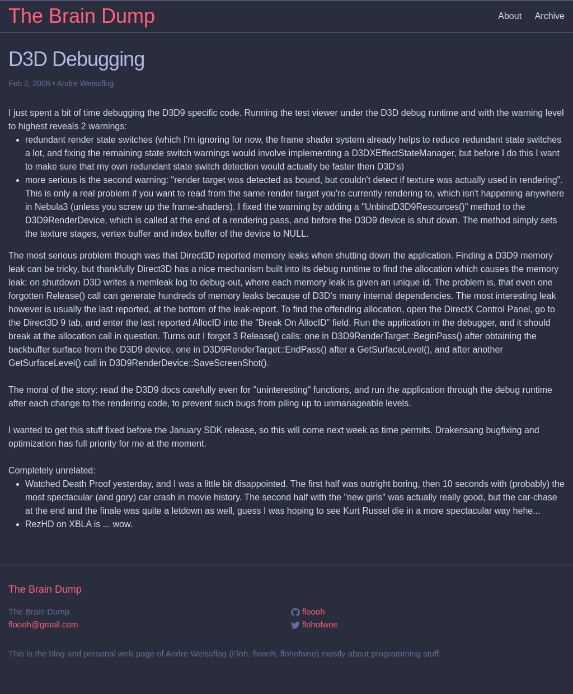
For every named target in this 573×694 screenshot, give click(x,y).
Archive (550, 16)
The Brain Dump (81, 15)
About (510, 16)
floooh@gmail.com (43, 624)
